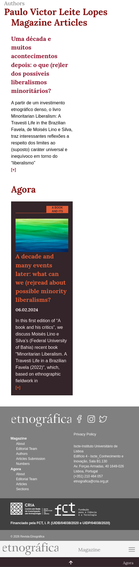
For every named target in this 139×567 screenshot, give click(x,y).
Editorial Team (26, 449)
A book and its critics (57, 211)
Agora (23, 189)
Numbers (23, 464)
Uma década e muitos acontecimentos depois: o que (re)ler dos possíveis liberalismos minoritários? (39, 65)
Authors (21, 454)
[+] (13, 169)
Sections (22, 489)
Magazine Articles (49, 22)
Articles (21, 484)
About (20, 444)
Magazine (89, 549)
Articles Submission (30, 459)
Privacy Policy (85, 434)
